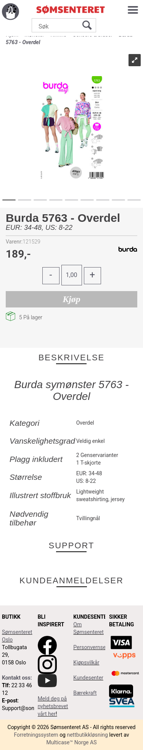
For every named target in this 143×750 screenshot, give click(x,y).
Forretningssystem (36, 735)
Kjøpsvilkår (86, 662)
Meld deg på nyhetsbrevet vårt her (53, 706)
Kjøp (71, 299)
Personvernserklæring (99, 647)
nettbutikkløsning (87, 735)
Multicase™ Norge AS (72, 742)
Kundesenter (88, 678)
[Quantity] (71, 275)
